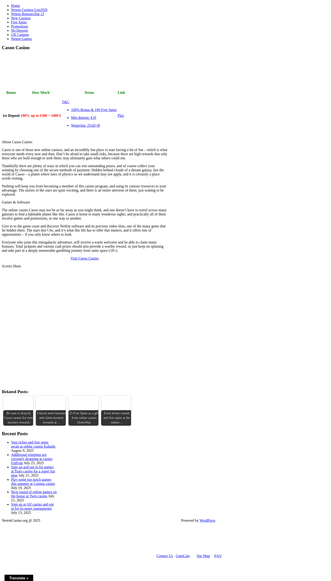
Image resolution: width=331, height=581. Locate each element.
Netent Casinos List (29, 10)
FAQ (217, 556)
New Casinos (21, 18)
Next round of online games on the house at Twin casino (34, 494)
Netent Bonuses (27, 14)
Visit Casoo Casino (85, 258)
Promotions (19, 26)
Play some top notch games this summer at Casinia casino (33, 482)
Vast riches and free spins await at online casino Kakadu (33, 444)
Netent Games (21, 39)
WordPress (207, 520)
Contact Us (165, 556)
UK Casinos (20, 35)
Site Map (203, 556)
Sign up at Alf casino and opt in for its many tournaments (32, 506)
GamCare (183, 556)
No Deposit (19, 30)
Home (15, 6)
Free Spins (19, 22)
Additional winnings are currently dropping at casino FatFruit (31, 459)
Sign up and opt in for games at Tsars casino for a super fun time (33, 471)
